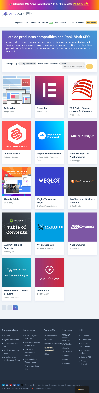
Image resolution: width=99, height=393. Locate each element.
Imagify (66, 351)
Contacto (48, 343)
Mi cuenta (80, 23)
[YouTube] (10, 384)
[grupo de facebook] (7, 384)
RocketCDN (67, 355)
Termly (65, 358)
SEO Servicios (85, 343)
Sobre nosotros (50, 339)
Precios (45, 23)
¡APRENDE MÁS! (81, 4)
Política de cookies (50, 384)
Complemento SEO (21, 23)
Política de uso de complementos (72, 384)
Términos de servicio (33, 384)
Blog (47, 354)
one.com (66, 343)
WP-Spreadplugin (46, 248)
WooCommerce (78, 248)
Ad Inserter (10, 108)
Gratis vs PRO (85, 360)
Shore (65, 362)
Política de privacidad (52, 346)
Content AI (35, 23)
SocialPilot (67, 366)
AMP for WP (43, 293)
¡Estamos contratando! (53, 350)
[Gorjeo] (3, 384)
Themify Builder (12, 202)
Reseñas (7, 339)
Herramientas (60, 23)
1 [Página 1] (9, 311)
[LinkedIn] (18, 384)
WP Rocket (67, 347)
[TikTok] (22, 384)
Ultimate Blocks (12, 153)
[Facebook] (14, 384)
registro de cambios (10, 343)
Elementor (42, 108)
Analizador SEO (86, 339)
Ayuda (71, 23)
